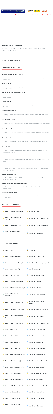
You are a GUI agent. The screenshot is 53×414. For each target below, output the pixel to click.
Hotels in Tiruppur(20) (12, 392)
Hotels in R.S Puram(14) (12, 348)
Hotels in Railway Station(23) (15, 355)
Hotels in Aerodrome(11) (13, 256)
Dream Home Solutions (9, 110)
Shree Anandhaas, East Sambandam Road (14, 183)
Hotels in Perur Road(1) (12, 342)
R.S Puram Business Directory (12, 60)
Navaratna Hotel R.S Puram (10, 165)
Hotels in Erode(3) (35, 269)
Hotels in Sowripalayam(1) (38, 373)
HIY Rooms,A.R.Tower (8, 119)
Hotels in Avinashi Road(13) (14, 263)
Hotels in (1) (9, 250)
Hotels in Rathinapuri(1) (13, 361)
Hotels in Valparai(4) (36, 406)
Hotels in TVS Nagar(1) (36, 398)
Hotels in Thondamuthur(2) (38, 386)
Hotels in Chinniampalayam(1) (39, 263)
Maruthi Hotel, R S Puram (10, 156)
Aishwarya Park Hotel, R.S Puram (12, 74)
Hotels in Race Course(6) (37, 348)
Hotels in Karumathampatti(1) (15, 288)
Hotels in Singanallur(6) (13, 373)
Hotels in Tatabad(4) (36, 379)
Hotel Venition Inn (8, 147)
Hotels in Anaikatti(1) (36, 256)
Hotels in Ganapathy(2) (36, 275)
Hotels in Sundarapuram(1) (13, 379)
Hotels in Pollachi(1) (36, 342)
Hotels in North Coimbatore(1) (39, 218)
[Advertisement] (26, 29)
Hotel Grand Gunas (8, 138)
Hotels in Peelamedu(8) (37, 336)
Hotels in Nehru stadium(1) (14, 323)
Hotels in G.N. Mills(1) (12, 275)
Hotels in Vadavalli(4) (36, 233)
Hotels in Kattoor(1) (35, 211)
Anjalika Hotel (6, 83)
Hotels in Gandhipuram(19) (14, 211)
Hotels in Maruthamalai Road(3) (13, 218)
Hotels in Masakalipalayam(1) (15, 309)
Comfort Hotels (6, 101)
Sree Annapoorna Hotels (9, 192)
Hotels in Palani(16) (11, 336)
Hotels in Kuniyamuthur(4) (14, 302)
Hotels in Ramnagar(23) (12, 225)
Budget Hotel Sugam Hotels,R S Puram (13, 92)
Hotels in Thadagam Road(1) (38, 225)
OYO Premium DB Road (9, 174)
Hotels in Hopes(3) (35, 281)
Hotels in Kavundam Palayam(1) (12, 294)
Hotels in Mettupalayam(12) (38, 309)
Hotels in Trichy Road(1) (13, 398)
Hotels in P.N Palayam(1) (37, 330)
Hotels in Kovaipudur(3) (37, 295)
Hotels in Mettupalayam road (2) (14, 316)
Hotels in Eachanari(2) (12, 269)
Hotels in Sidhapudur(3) (37, 367)
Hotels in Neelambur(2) (36, 316)
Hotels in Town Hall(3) (12, 232)
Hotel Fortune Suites (8, 128)
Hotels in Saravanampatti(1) (14, 367)
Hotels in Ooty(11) (11, 330)
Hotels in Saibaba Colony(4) (38, 361)
